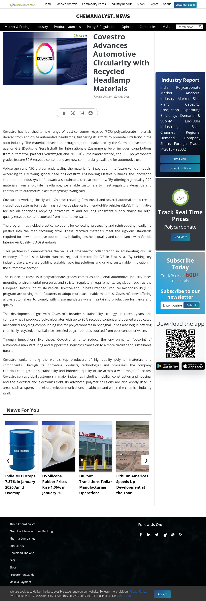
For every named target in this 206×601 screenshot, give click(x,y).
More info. (124, 596)
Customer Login (185, 4)
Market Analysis (67, 4)
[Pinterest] (173, 534)
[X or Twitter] (157, 534)
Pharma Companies (22, 538)
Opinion (128, 26)
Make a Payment (20, 582)
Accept (163, 594)
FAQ (12, 560)
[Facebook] (141, 534)
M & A (167, 26)
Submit (191, 305)
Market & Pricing (17, 26)
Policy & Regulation (101, 26)
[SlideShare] (165, 534)
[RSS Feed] (181, 534)
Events (153, 4)
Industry (41, 26)
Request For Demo (180, 168)
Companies (148, 26)
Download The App (21, 553)
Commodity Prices (94, 4)
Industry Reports (122, 4)
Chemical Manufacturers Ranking (31, 531)
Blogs (12, 567)
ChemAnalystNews (103, 16)
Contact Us (16, 546)
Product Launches (67, 26)
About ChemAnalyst (22, 524)
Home (48, 4)
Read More (180, 237)
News (141, 4)
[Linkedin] (149, 534)
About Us (171, 4)
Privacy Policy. (138, 591)
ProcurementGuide (22, 575)
